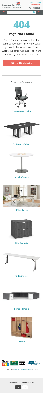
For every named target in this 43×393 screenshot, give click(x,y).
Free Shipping (34, 8)
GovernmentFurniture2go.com (23, 369)
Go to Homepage (21, 62)
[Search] (34, 12)
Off (18, 387)
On (25, 387)
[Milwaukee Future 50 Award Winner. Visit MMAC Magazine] (22, 363)
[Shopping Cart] (39, 12)
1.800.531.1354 (34, 2)
